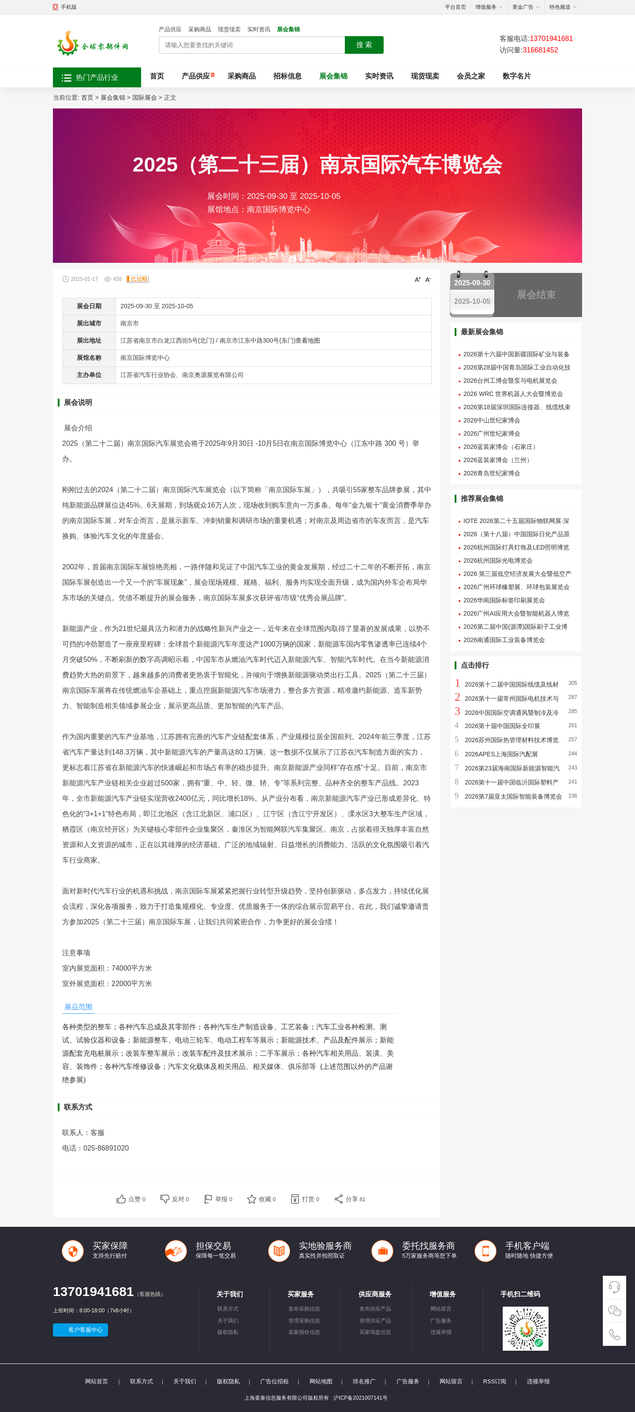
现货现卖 (229, 29)
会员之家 (471, 76)
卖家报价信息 (304, 1332)
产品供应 (170, 29)
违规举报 (441, 1332)
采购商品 (199, 29)
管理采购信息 (304, 1321)
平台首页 (455, 7)
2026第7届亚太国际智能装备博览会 (513, 796)
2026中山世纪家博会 (491, 420)
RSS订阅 (495, 1381)
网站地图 (321, 1381)
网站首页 (96, 1381)
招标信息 (287, 76)
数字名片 (517, 76)
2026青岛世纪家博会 (491, 473)
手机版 (69, 7)
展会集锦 (288, 29)
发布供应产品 (375, 1309)
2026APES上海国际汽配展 (501, 754)
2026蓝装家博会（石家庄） (501, 446)
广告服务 (441, 1321)
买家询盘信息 (375, 1332)
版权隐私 (228, 1332)
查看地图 (307, 340)
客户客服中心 (85, 1329)
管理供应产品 (375, 1321)
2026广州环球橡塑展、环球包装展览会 (516, 586)
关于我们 (228, 1321)
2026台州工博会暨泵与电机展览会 (510, 380)
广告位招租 (274, 1381)
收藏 (267, 1199)
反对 (180, 1199)
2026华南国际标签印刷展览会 (504, 600)
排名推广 (364, 1381)
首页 (157, 76)
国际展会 (144, 97)
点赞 (137, 1199)
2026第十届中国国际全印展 (502, 725)
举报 (223, 1199)
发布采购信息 (304, 1309)
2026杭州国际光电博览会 (498, 560)
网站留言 (441, 1309)
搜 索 (364, 45)
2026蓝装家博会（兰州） (498, 459)
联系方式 (228, 1309)
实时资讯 (258, 29)
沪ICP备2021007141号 (360, 1398)
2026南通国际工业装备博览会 (504, 639)
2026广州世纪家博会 (491, 433)
